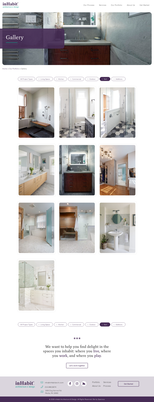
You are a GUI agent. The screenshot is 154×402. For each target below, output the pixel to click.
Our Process (88, 5)
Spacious (101, 399)
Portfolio (96, 382)
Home (4, 68)
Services (102, 5)
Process (107, 385)
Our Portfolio (116, 5)
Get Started (144, 5)
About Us (131, 5)
